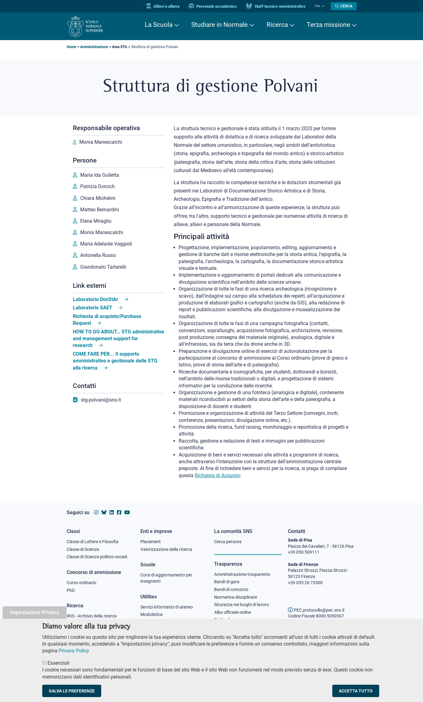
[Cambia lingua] (322, 6)
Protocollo (150, 622)
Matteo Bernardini (99, 210)
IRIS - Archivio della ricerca (92, 615)
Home (71, 47)
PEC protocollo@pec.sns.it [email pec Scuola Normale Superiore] (316, 610)
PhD (71, 590)
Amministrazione (94, 47)
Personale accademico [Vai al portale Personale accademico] (213, 6)
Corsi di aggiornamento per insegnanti (166, 578)
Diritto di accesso (230, 619)
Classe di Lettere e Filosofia (92, 541)
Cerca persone (228, 541)
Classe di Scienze (83, 549)
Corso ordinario (81, 582)
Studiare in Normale (219, 24)
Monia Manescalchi (100, 142)
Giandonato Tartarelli (103, 267)
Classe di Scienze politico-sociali (97, 556)
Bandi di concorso (231, 589)
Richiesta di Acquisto (217, 475)
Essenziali (58, 671)
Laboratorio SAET (92, 308)
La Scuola (158, 24)
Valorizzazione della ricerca (166, 549)
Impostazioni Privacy (34, 620)
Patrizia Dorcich (97, 186)
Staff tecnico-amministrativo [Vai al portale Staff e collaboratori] (275, 6)
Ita (317, 6)
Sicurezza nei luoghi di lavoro (241, 604)
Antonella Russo (98, 255)
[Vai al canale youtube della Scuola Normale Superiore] (127, 512)
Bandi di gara (226, 581)
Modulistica (151, 614)
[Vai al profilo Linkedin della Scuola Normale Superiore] (112, 512)
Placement (150, 541)
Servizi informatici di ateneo (166, 607)
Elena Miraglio (95, 221)
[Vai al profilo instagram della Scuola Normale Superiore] (96, 512)
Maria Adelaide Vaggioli (106, 244)
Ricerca (277, 24)
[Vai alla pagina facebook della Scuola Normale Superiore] (119, 512)
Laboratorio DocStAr (95, 299)
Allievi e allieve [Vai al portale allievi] (163, 6)
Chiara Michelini (97, 198)
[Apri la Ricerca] (344, 6)
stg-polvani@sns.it (101, 400)
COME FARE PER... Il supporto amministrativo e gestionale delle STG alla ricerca (115, 361)
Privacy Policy (74, 659)
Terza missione (328, 24)
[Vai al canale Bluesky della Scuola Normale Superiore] (104, 512)
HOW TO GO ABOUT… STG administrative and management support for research (118, 339)
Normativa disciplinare (235, 597)
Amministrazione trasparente (242, 574)
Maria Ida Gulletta (99, 175)
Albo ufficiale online (232, 612)
